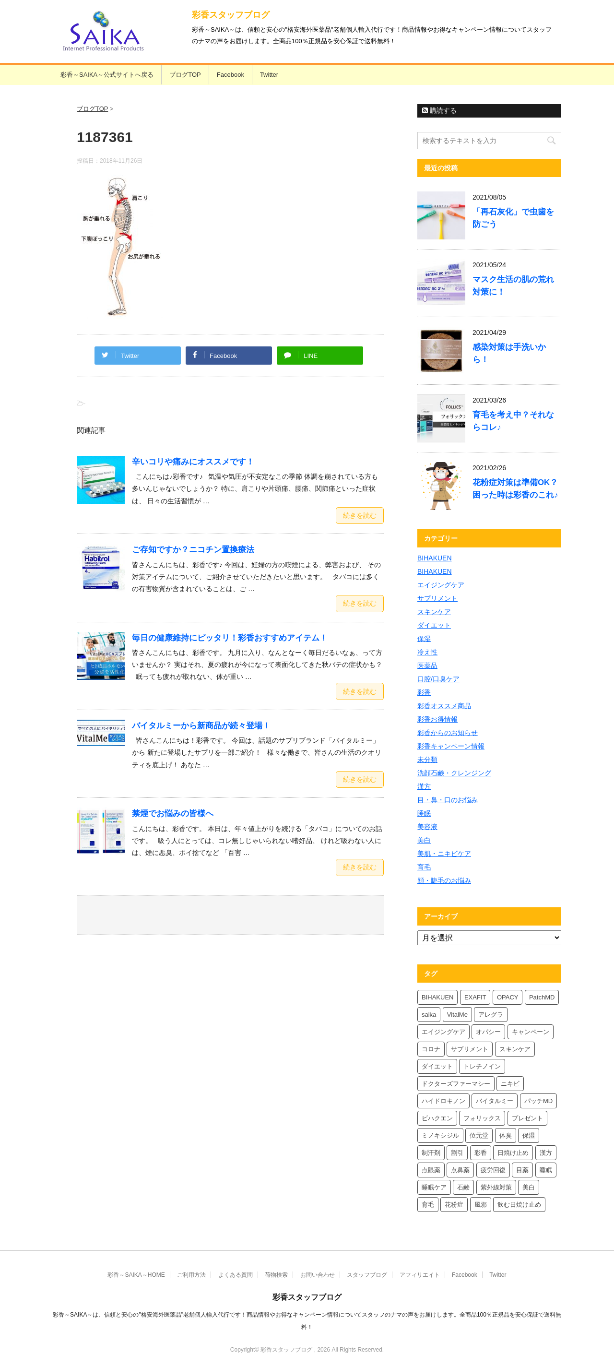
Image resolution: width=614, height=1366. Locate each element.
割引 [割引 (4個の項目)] (457, 1152)
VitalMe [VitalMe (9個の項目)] (457, 1014)
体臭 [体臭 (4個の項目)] (505, 1135)
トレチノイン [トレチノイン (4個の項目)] (482, 1066)
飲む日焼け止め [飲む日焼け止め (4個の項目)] (519, 1204)
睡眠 (424, 813)
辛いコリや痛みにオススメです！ (193, 461)
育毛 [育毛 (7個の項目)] (428, 1204)
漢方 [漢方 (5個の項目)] (546, 1152)
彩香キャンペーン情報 (450, 746)
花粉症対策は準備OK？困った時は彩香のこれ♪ (515, 488)
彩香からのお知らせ (447, 732)
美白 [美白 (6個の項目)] (528, 1187)
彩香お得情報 (437, 719)
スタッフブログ (367, 1274)
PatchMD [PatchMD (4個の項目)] (542, 997)
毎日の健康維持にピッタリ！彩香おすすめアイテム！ (230, 637)
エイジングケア (440, 585)
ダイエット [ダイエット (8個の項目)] (437, 1066)
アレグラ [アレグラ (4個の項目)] (490, 1014)
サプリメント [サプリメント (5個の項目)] (469, 1049)
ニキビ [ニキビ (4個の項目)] (510, 1083)
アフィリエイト (420, 1274)
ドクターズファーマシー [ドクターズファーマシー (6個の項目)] (456, 1083)
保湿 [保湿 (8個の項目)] (528, 1135)
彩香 (424, 692)
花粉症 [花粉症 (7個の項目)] (454, 1204)
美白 (424, 840)
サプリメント (437, 598)
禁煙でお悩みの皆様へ (172, 813)
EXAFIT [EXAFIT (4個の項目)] (475, 997)
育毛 (424, 867)
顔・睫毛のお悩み (444, 880)
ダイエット (434, 625)
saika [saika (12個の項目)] (429, 1014)
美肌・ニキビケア (444, 853)
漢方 (424, 786)
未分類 (427, 759)
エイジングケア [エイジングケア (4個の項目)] (443, 1031)
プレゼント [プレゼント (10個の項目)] (527, 1118)
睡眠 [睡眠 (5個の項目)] (546, 1170)
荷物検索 (276, 1274)
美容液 (427, 827)
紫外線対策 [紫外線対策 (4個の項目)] (496, 1187)
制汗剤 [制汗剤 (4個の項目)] (431, 1152)
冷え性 (427, 652)
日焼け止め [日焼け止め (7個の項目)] (513, 1152)
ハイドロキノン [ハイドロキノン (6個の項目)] (443, 1101)
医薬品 (427, 665)
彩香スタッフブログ (231, 15)
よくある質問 (235, 1274)
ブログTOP (185, 74)
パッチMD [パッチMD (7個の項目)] (538, 1101)
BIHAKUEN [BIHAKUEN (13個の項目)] (437, 997)
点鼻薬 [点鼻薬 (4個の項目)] (460, 1170)
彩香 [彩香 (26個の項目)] (480, 1152)
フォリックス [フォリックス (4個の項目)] (482, 1118)
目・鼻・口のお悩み (447, 800)
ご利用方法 (191, 1274)
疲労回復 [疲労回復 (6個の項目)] (493, 1170)
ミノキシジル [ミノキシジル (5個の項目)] (440, 1135)
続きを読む (360, 515)
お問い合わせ (317, 1274)
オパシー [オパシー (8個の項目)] (488, 1031)
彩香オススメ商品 (444, 706)
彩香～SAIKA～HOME (136, 1274)
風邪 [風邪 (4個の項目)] (480, 1204)
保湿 (424, 638)
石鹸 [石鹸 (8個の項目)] (463, 1187)
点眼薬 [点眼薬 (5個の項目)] (431, 1170)
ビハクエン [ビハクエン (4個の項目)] (437, 1118)
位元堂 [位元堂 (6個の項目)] (479, 1135)
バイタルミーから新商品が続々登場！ (201, 725)
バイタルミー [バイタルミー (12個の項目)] (494, 1101)
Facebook (230, 74)
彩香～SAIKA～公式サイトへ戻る (107, 74)
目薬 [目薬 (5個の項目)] (522, 1170)
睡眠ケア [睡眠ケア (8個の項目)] (434, 1187)
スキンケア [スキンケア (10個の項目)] (515, 1049)
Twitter (269, 74)
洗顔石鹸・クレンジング (454, 773)
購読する (439, 110)
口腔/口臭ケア (438, 679)
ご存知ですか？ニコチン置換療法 (193, 549)
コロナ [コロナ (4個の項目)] (431, 1049)
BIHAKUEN (434, 558)
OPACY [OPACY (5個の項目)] (508, 997)
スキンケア (434, 612)
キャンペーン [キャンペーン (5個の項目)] (530, 1031)
